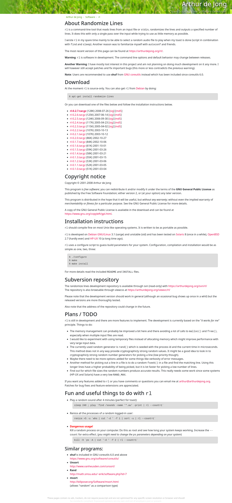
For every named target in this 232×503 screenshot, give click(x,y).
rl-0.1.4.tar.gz (78, 152)
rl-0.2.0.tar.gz (78, 136)
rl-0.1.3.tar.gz (78, 155)
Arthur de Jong (74, 17)
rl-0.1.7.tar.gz (78, 140)
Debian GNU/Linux (99, 232)
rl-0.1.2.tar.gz (78, 159)
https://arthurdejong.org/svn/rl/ (187, 283)
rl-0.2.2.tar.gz (78, 128)
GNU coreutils (132, 73)
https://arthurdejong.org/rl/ (146, 50)
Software (90, 17)
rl (99, 17)
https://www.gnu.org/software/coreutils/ (94, 452)
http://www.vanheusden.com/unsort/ (92, 460)
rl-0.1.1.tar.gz (78, 163)
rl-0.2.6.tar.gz (78, 113)
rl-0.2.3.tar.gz (78, 125)
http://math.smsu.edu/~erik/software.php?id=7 (98, 468)
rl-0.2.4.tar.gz (78, 121)
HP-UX (94, 236)
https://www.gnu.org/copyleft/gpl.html (88, 212)
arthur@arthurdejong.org (194, 377)
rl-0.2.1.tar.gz (78, 132)
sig (112, 109)
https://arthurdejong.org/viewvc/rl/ (149, 287)
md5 (118, 109)
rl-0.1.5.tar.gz (78, 148)
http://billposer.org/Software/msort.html (94, 475)
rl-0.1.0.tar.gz (78, 167)
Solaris (180, 232)
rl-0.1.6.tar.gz (78, 144)
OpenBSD (213, 232)
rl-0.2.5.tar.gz (78, 117)
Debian (140, 87)
